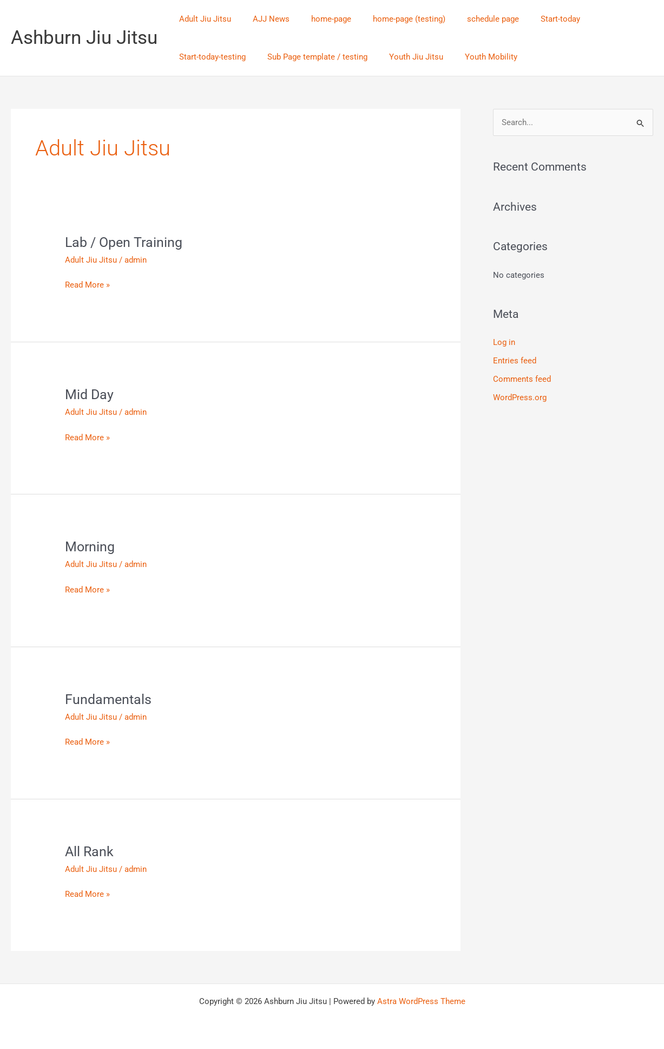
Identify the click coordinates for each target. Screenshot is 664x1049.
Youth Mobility (389, 57)
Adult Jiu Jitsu (202, 19)
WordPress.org (520, 397)
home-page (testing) (390, 19)
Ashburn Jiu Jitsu (84, 38)
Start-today (530, 19)
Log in (504, 343)
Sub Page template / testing (226, 57)
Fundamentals (109, 699)
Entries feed (514, 361)
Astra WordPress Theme (421, 1001)
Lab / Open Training (125, 242)
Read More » (87, 284)
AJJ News (263, 19)
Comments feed (522, 379)
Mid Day (90, 394)
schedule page (469, 19)
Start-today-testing (600, 19)
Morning (91, 546)
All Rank (90, 851)
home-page (318, 19)
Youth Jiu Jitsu (320, 57)
